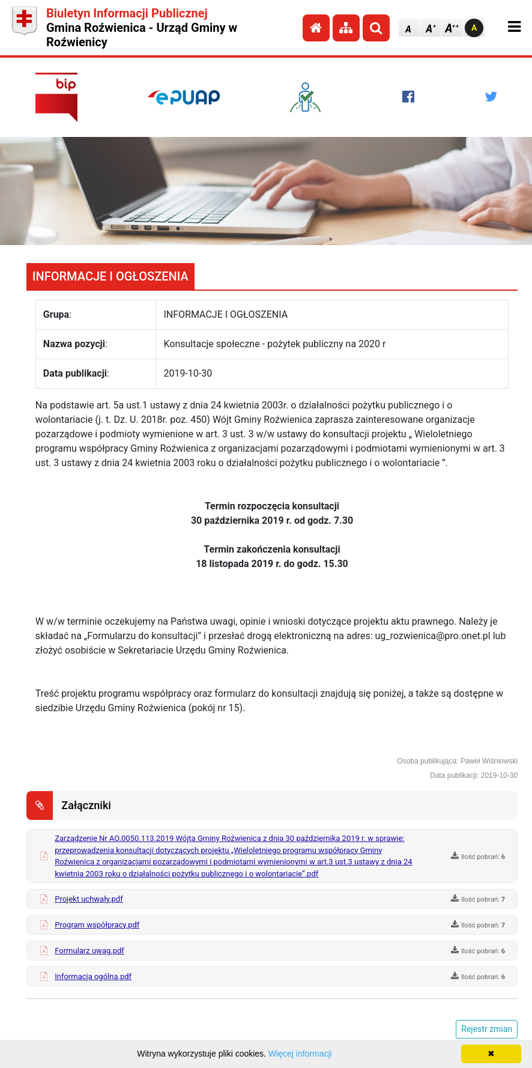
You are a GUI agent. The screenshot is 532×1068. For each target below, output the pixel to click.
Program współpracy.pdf (97, 924)
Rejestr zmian (486, 1029)
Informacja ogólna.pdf (93, 976)
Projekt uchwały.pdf (89, 898)
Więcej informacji (300, 1053)
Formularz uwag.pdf (89, 950)
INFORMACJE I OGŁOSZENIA (110, 276)
